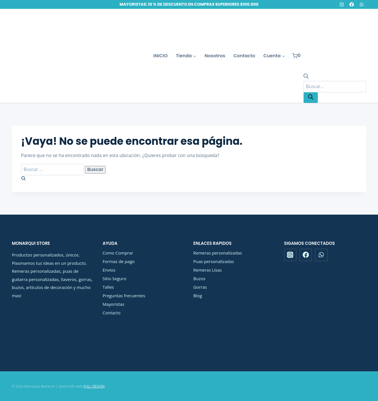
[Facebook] (351, 4)
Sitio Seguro (114, 278)
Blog (197, 295)
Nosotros (215, 55)
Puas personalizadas (213, 261)
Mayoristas (113, 304)
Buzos (199, 278)
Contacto (244, 55)
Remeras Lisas (207, 270)
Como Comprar (118, 253)
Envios (109, 270)
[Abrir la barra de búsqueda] (306, 77)
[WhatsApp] (361, 4)
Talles (108, 287)
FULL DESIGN (94, 386)
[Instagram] (341, 4)
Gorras (200, 287)
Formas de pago (119, 261)
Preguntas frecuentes (124, 295)
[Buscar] (311, 97)
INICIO (160, 55)
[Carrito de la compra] (296, 56)
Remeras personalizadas (217, 253)
